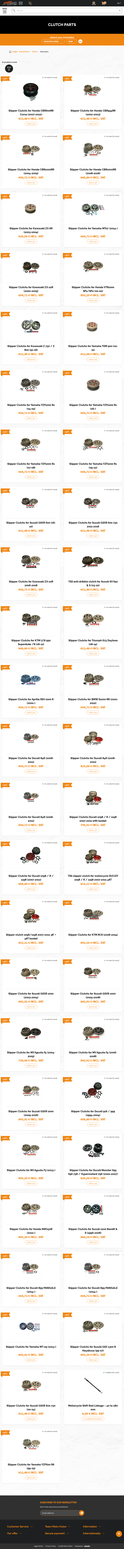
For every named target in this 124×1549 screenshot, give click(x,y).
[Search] (14, 10)
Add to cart (31, 124)
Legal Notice (38, 1546)
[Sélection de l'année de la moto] (71, 41)
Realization (82, 1546)
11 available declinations (93, 1419)
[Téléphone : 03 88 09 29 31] (30, 3)
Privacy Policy (51, 1546)
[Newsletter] (81, 1512)
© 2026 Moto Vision (65, 1546)
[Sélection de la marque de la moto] (53, 41)
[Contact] (20, 3)
